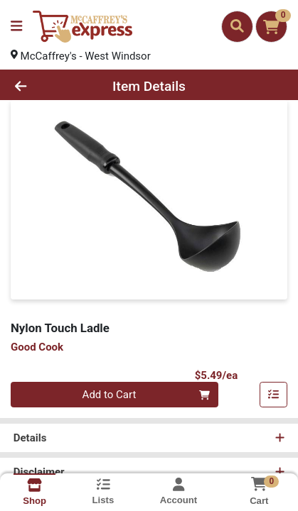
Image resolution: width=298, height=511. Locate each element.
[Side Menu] (16, 27)
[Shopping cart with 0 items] (271, 27)
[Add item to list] (274, 395)
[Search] (237, 26)
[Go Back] (45, 86)
